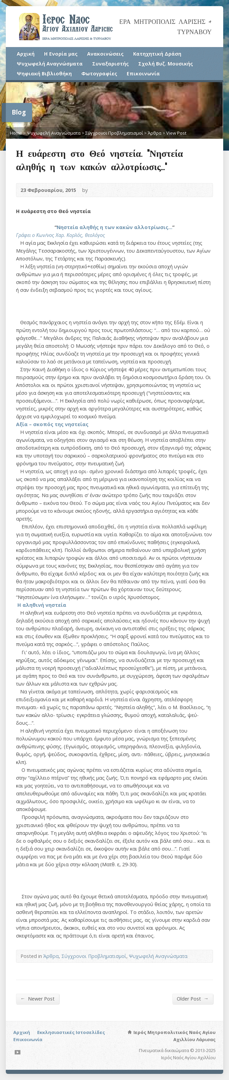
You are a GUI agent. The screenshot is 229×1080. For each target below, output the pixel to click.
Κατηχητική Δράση (157, 53)
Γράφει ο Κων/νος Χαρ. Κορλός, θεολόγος (60, 235)
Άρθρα (154, 133)
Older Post (193, 998)
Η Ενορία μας (60, 53)
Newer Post (37, 998)
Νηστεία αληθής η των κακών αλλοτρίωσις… (114, 227)
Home (16, 133)
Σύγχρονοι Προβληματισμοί (114, 133)
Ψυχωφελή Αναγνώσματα (50, 63)
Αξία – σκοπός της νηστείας (52, 424)
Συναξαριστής (110, 63)
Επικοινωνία (143, 73)
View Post (176, 133)
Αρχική (25, 53)
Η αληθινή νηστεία (41, 605)
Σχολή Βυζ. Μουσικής (165, 63)
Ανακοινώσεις (105, 53)
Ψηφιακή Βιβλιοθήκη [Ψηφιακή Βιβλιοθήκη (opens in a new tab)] (44, 73)
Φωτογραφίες (99, 73)
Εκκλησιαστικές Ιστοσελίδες (71, 1032)
